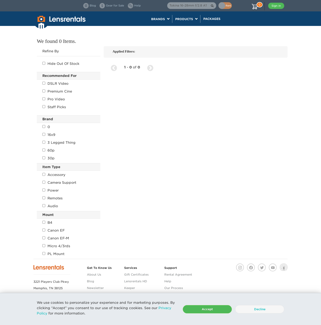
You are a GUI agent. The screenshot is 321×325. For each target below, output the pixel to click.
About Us (94, 274)
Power (50, 190)
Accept (207, 309)
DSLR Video (55, 84)
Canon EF (53, 230)
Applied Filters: (124, 51)
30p (48, 158)
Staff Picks (54, 107)
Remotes (52, 198)
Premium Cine (57, 91)
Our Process (173, 288)
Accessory (53, 175)
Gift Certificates (136, 274)
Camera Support (59, 183)
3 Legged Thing (59, 143)
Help (167, 281)
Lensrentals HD (135, 281)
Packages (211, 19)
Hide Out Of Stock (60, 64)
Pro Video (53, 99)
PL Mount (53, 254)
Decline (259, 309)
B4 (47, 223)
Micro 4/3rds (56, 246)
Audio (50, 206)
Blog (90, 281)
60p (48, 150)
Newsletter (95, 288)
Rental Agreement (178, 274)
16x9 (48, 135)
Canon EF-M (55, 238)
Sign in (276, 5)
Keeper (129, 288)
